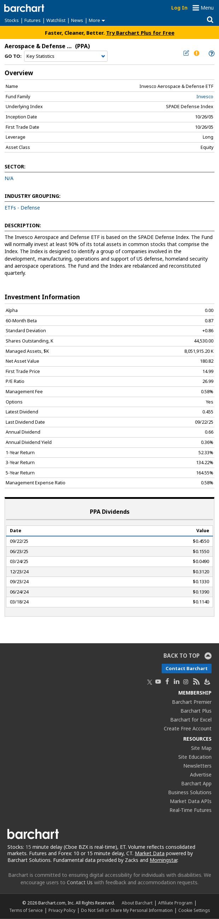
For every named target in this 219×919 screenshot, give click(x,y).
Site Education (195, 756)
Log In (179, 7)
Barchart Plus (196, 710)
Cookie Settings (194, 910)
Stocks (12, 20)
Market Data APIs (191, 801)
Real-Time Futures (190, 810)
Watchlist (55, 20)
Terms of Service (26, 910)
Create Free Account (188, 728)
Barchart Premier (192, 701)
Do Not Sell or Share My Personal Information (127, 910)
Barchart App (196, 783)
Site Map (201, 748)
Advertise (201, 774)
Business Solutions (190, 792)
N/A (9, 178)
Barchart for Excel (191, 719)
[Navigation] (66, 56)
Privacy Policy (61, 910)
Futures (32, 20)
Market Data (150, 853)
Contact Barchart (187, 668)
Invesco (204, 97)
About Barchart (137, 903)
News (77, 20)
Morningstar (163, 860)
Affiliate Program (175, 903)
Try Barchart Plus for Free (140, 32)
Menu (207, 7)
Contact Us (80, 882)
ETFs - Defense (22, 207)
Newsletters (197, 765)
